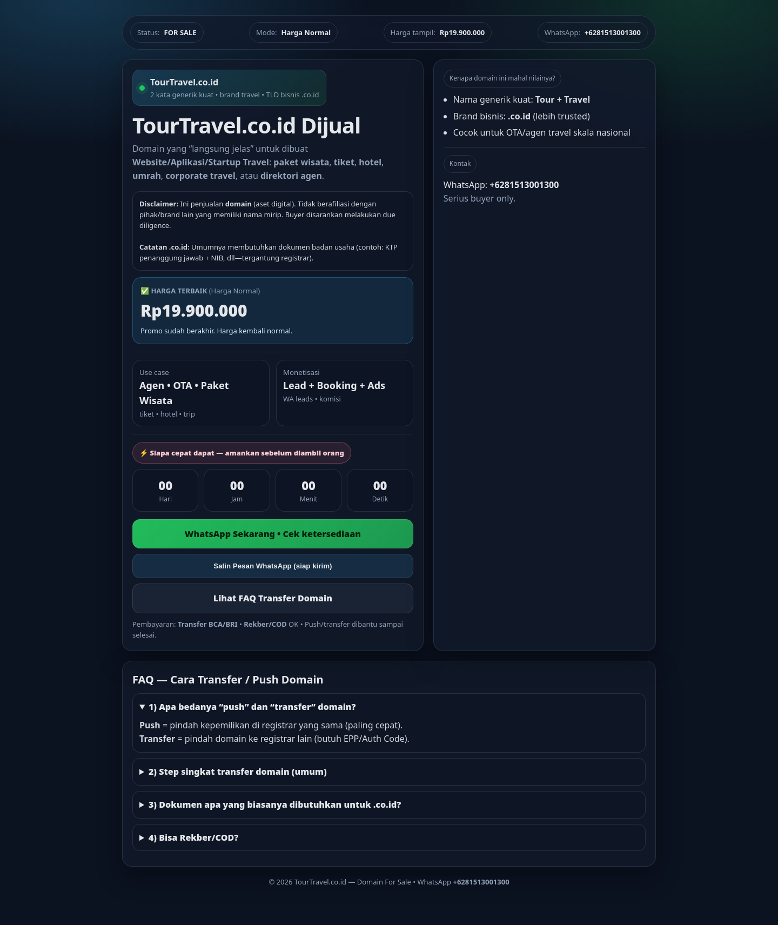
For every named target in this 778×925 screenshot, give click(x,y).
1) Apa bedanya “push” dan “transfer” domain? (252, 707)
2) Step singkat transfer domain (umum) (238, 771)
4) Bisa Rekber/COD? (193, 837)
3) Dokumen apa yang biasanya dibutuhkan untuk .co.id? (275, 804)
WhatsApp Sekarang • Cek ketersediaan (273, 534)
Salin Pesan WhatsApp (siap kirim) (272, 566)
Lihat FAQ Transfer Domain (272, 598)
